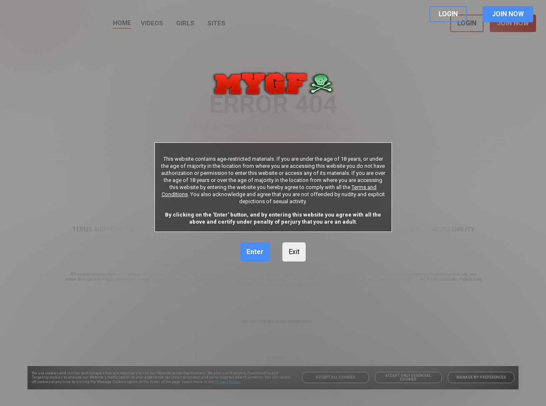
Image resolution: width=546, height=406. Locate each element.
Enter (255, 252)
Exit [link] (294, 252)
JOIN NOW (508, 14)
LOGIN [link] (448, 14)
